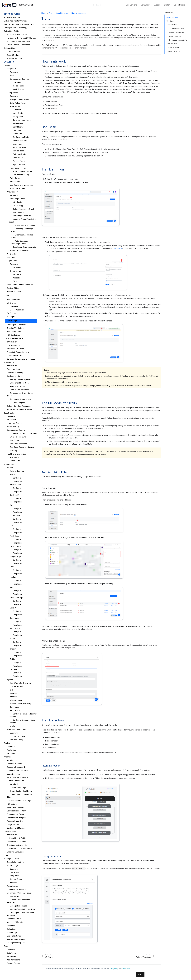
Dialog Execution (175, 36)
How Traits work (172, 17)
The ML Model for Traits (175, 29)
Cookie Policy (125, 968)
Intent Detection (173, 47)
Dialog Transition (174, 51)
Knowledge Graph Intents (178, 40)
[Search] (109, 5)
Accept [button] (140, 974)
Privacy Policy (113, 968)
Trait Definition (172, 25)
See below (117, 248)
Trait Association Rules (176, 32)
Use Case (170, 21)
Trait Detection (172, 44)
